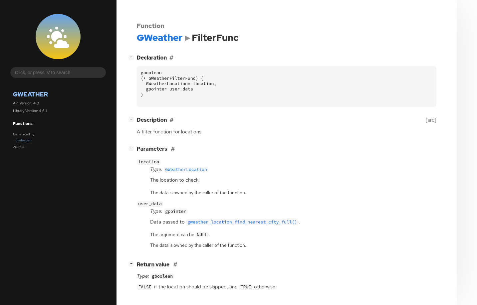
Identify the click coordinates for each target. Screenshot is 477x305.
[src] (431, 119)
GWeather (30, 94)
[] (132, 57)
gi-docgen (24, 140)
